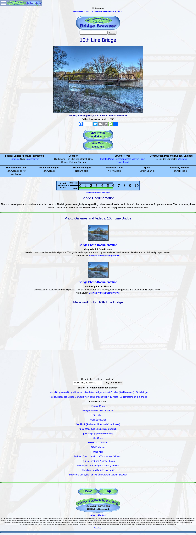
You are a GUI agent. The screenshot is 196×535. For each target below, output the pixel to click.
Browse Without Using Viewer (104, 255)
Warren (135, 159)
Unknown (182, 159)
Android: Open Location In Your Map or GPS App (98, 456)
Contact (102, 515)
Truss (119, 162)
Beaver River (32, 159)
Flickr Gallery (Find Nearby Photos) (98, 461)
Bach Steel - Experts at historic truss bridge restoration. (98, 11)
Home (88, 491)
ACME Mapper (98, 447)
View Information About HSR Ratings (98, 192)
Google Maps (98, 406)
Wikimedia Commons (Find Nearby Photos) (98, 465)
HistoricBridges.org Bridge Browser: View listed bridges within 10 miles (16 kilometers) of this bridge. (98, 397)
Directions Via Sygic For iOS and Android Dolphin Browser (98, 475)
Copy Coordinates (113, 382)
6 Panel (110, 159)
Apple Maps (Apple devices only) (98, 433)
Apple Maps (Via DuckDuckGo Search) (98, 429)
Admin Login (98, 528)
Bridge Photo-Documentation (98, 245)
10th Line (15, 159)
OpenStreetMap (98, 420)
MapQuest (98, 438)
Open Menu (3, 3)
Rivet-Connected (123, 159)
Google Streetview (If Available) (98, 410)
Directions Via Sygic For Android (98, 470)
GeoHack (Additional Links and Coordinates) (98, 424)
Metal (103, 159)
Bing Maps (98, 415)
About (93, 515)
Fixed (126, 162)
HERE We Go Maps (98, 442)
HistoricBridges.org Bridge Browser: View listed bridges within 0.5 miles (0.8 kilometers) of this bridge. (98, 392)
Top (108, 491)
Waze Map (98, 452)
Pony (142, 159)
